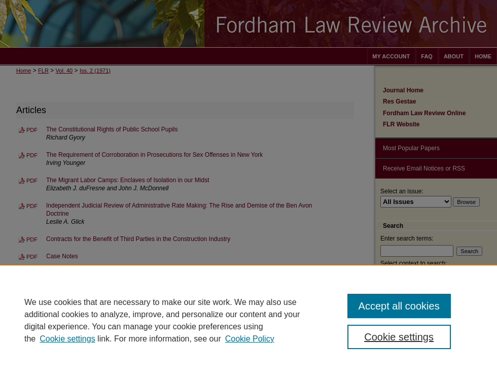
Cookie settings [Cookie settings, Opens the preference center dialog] (399, 337)
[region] (248, 320)
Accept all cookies (399, 306)
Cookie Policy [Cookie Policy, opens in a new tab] (249, 338)
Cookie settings (67, 338)
